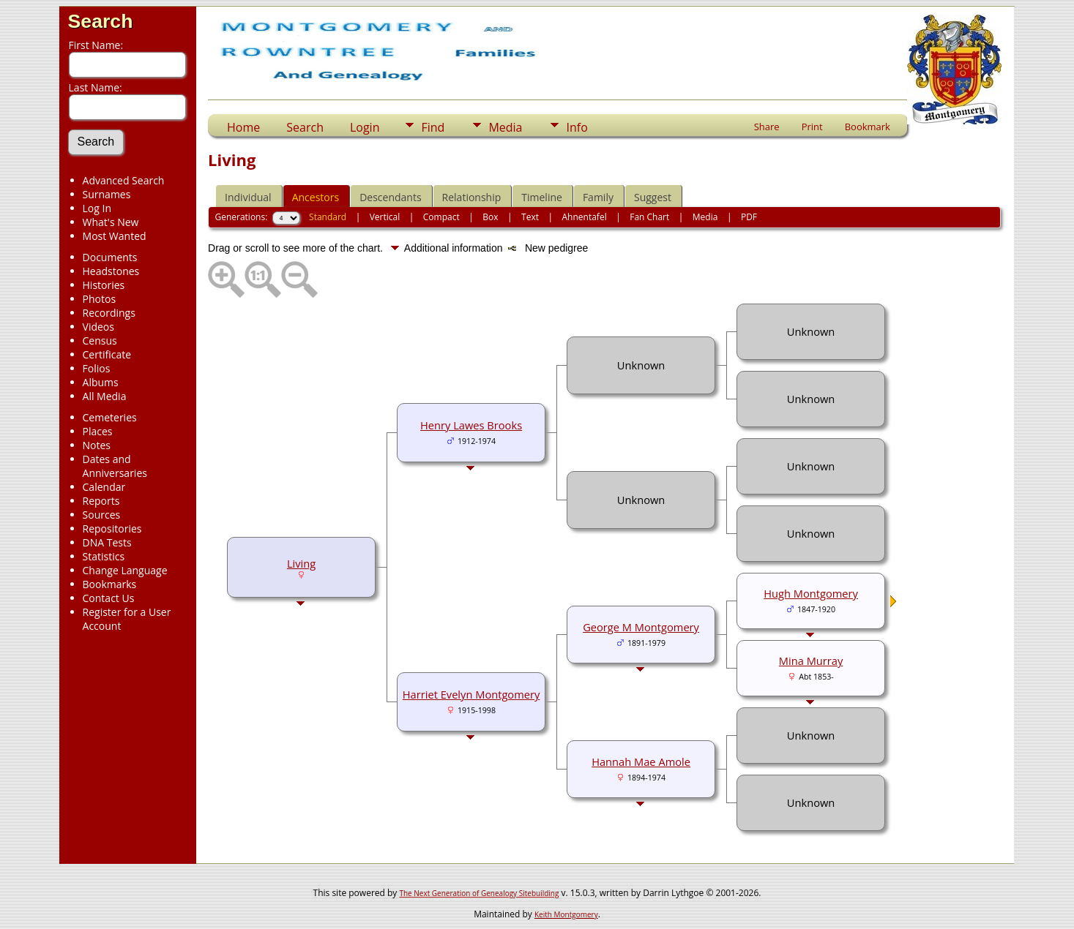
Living (301, 563)
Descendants (390, 197)
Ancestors (315, 197)
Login (365, 127)
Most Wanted (114, 236)
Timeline (541, 197)
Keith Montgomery (566, 914)
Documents (110, 257)
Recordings (109, 313)
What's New (111, 222)
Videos (98, 327)
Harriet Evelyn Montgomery (471, 694)
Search (100, 21)
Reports (101, 501)
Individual (248, 197)
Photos (99, 299)
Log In (97, 208)
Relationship (471, 197)
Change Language (125, 570)
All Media (105, 396)
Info (576, 127)
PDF (749, 217)
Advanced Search (124, 180)
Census (100, 340)
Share (767, 126)
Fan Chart (649, 217)
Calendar (104, 487)
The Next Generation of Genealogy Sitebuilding (479, 893)
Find (432, 127)
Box (490, 217)
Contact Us (109, 598)
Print (812, 126)
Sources (102, 515)
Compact (441, 217)
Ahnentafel (584, 217)
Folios (97, 368)
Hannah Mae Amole (641, 761)
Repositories (112, 528)
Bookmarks (110, 584)
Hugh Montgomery (811, 593)
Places (98, 431)
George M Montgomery (641, 627)
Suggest (652, 197)
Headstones (111, 271)
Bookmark (867, 126)
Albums (101, 382)
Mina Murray (811, 660)
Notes (97, 445)
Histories (104, 285)
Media (505, 127)
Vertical (385, 217)
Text (530, 217)
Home (243, 127)
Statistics (104, 556)
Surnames (107, 194)
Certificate (107, 354)
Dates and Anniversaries (115, 466)
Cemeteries (110, 417)
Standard (327, 217)
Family (598, 197)
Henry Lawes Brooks (471, 425)
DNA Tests (107, 542)
